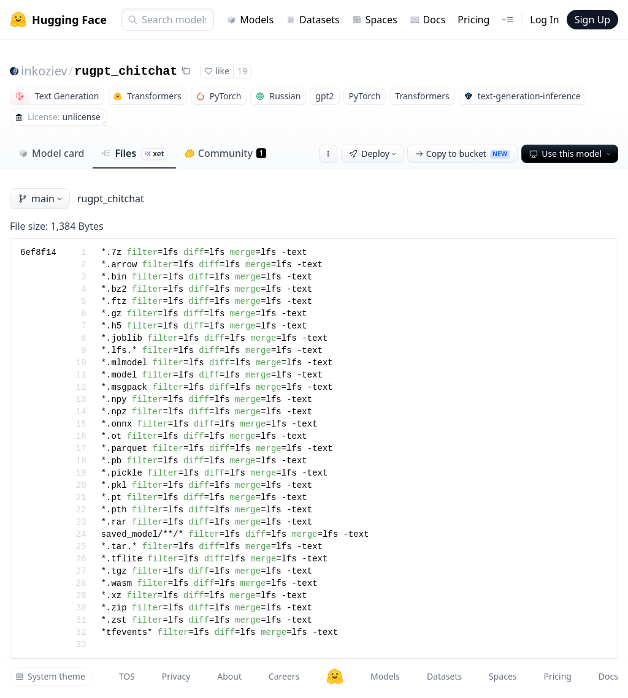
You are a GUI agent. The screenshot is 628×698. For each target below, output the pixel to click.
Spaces (374, 19)
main (41, 198)
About (229, 676)
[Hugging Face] (334, 676)
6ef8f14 (38, 252)
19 (242, 71)
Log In (544, 19)
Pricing (473, 19)
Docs (428, 19)
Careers (284, 676)
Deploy (373, 153)
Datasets (313, 19)
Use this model (571, 153)
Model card (51, 153)
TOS (127, 676)
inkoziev (44, 71)
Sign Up (592, 19)
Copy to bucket (462, 153)
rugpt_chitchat (125, 71)
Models (250, 19)
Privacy (176, 676)
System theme (50, 676)
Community (225, 153)
